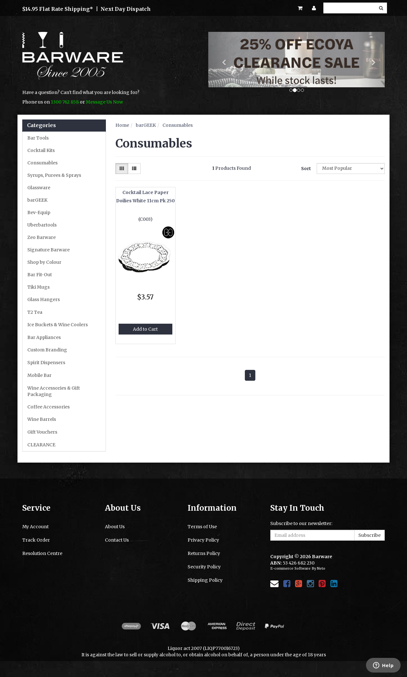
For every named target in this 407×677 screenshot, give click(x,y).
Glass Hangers (43, 299)
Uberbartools (42, 225)
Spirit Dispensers (46, 362)
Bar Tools (38, 138)
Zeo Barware (41, 237)
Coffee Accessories (48, 407)
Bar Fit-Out (39, 274)
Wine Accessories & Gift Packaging (53, 391)
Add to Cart (145, 329)
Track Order (36, 540)
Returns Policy (204, 553)
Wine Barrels (41, 419)
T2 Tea (34, 312)
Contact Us (117, 540)
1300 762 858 (65, 102)
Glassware (38, 188)
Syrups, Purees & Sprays (54, 175)
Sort (306, 168)
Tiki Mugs (38, 287)
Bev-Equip (38, 212)
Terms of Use (202, 526)
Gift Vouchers (42, 432)
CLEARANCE (41, 445)
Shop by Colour (44, 262)
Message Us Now (104, 102)
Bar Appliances (44, 337)
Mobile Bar (39, 375)
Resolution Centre (42, 553)
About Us (115, 526)
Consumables (42, 163)
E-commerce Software (290, 568)
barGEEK (37, 200)
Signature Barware (48, 250)
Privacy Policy (203, 540)
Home (122, 125)
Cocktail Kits (41, 150)
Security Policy (204, 567)
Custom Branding (47, 350)
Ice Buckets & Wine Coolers (57, 325)
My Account (35, 526)
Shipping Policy (205, 580)
